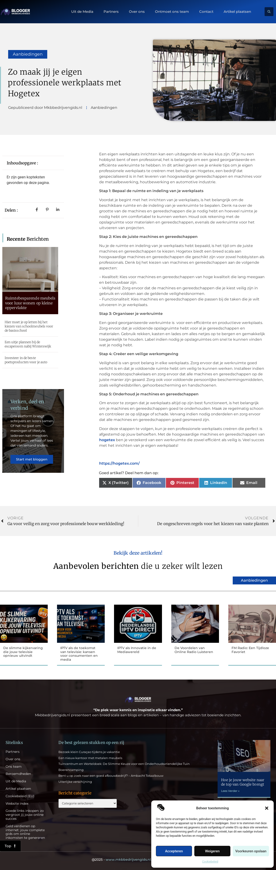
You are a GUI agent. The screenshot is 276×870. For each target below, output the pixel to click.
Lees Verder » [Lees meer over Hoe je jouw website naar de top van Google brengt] (230, 791)
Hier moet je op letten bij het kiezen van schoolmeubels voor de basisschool (29, 326)
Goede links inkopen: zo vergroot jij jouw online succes (25, 814)
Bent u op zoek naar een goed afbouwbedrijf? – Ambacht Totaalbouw (110, 775)
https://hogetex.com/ (119, 463)
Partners (111, 12)
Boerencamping (71, 770)
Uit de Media (82, 12)
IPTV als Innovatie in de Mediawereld (136, 650)
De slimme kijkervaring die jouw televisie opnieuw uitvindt (23, 652)
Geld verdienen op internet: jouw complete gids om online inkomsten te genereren (25, 832)
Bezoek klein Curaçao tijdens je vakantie (89, 752)
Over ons (137, 12)
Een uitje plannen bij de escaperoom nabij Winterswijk (28, 344)
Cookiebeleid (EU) (20, 796)
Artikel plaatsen (237, 12)
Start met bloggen (31, 459)
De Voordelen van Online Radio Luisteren (194, 650)
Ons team (14, 767)
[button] (266, 808)
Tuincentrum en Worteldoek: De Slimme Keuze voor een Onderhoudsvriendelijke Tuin (124, 764)
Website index (17, 804)
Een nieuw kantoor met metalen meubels (90, 758)
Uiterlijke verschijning (75, 781)
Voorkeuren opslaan (250, 851)
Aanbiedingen (28, 54)
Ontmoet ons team (172, 12)
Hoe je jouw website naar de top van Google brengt (242, 782)
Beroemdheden (18, 774)
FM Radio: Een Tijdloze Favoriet (250, 650)
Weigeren (212, 851)
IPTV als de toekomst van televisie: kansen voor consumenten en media (79, 654)
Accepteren (174, 851)
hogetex (107, 440)
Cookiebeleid (210, 861)
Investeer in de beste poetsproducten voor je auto (26, 360)
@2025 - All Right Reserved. (138, 859)
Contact (206, 12)
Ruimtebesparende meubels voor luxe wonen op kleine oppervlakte (30, 303)
